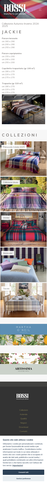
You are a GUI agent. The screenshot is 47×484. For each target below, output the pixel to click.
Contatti (23, 431)
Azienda (23, 414)
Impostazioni (17, 465)
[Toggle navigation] (40, 9)
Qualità (23, 418)
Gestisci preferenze (23, 478)
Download (23, 427)
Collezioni (23, 410)
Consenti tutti (23, 472)
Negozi (23, 423)
